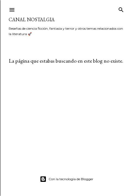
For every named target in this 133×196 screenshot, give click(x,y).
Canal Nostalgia (32, 19)
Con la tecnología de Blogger (66, 179)
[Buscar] (121, 8)
